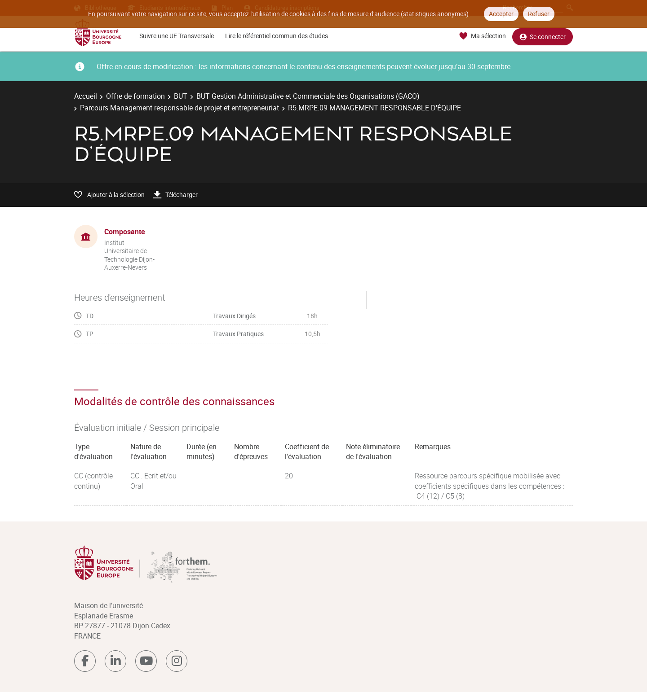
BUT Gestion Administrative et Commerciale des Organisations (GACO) (308, 96)
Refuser (539, 13)
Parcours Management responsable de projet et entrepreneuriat (179, 108)
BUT (180, 96)
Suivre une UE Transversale (176, 35)
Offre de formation (135, 96)
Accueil (85, 96)
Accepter (501, 13)
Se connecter (542, 36)
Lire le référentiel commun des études (276, 35)
